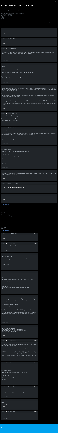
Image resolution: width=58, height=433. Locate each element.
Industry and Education (4, 9)
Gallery (11, 1)
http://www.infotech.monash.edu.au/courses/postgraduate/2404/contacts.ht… (14, 69)
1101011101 (7, 147)
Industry (14, 1)
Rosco (6, 48)
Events (26, 1)
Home (2, 1)
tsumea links (3, 430)
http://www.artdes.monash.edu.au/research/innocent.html (10, 92)
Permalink (55, 38)
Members (17, 1)
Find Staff (20, 1)
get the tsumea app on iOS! (5, 427)
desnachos (6, 7)
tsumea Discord (3, 429)
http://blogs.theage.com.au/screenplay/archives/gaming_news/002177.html (12, 187)
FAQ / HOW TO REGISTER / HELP (6, 426)
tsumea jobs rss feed (4, 428)
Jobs (4, 1)
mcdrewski (7, 233)
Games (24, 1)
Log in (55, 1)
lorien (6, 38)
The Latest (7, 1)
